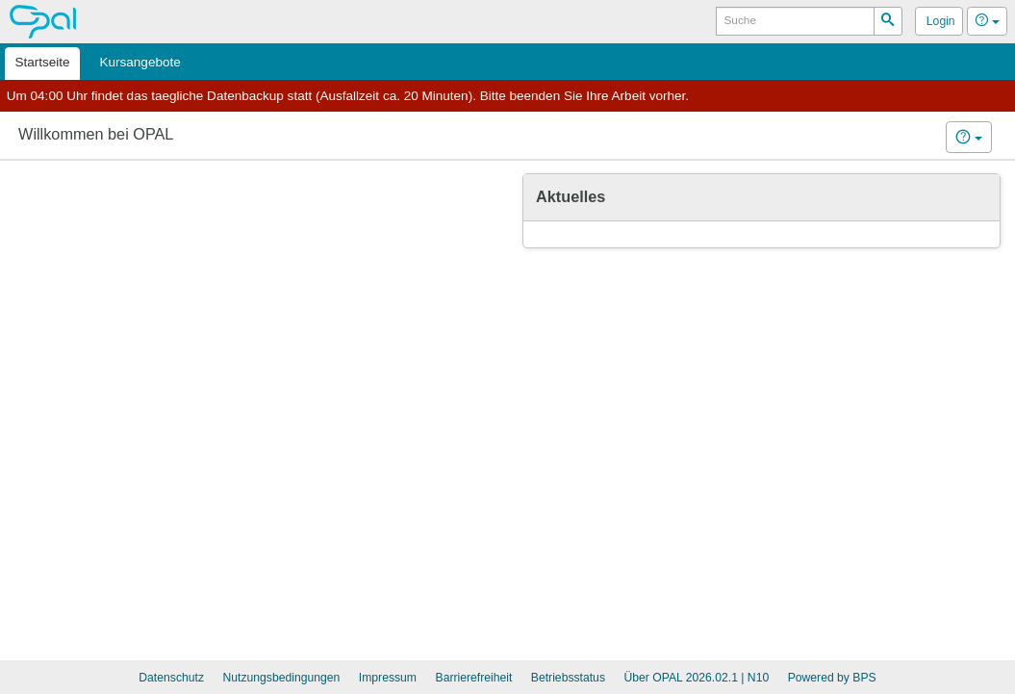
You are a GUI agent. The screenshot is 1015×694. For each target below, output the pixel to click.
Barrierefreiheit (474, 677)
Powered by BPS (832, 677)
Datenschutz (171, 677)
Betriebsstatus (568, 677)
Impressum (388, 677)
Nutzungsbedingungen (281, 677)
